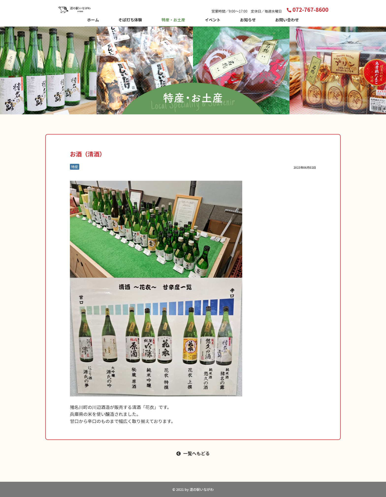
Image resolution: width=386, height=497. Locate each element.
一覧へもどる (196, 453)
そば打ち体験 (130, 20)
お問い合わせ (287, 20)
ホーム (93, 20)
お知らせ (248, 20)
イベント (213, 20)
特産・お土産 (173, 20)
